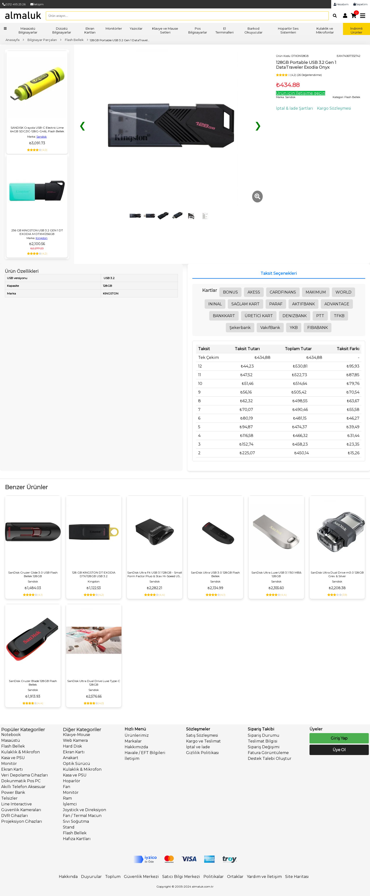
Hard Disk (72, 746)
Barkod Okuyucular (253, 30)
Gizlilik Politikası (202, 752)
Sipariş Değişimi (264, 747)
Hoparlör (71, 781)
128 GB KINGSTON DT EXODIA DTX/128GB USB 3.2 (93, 574)
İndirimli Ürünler (356, 30)
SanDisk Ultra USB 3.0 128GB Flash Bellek (215, 574)
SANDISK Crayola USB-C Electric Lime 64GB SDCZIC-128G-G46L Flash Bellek (37, 129)
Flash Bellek (13, 746)
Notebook (11, 734)
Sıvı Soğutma (76, 821)
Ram (67, 798)
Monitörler (114, 28)
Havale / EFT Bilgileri (145, 752)
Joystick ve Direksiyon (84, 810)
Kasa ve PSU (13, 758)
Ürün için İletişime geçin (300, 93)
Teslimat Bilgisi (262, 741)
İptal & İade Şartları (294, 108)
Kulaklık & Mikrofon (20, 752)
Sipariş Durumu (263, 735)
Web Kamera (75, 740)
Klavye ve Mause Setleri (165, 30)
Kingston (41, 238)
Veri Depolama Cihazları (24, 775)
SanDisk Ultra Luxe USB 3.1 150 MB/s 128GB (276, 574)
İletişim (37, 4)
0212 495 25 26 (14, 4)
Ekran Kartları (89, 30)
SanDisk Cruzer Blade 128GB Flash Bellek (33, 682)
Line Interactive (16, 804)
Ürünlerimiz (137, 735)
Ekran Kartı (12, 769)
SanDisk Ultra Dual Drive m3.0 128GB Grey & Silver (337, 574)
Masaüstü (10, 740)
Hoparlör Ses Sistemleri (288, 30)
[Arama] (333, 15)
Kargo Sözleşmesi (334, 108)
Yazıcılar (136, 28)
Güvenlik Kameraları (21, 810)
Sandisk (41, 136)
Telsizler (9, 798)
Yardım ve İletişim (264, 876)
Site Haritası (297, 876)
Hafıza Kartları (77, 838)
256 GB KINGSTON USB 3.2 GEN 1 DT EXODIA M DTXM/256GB (37, 232)
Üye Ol (339, 750)
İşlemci (70, 804)
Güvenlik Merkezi (141, 876)
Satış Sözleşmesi (202, 735)
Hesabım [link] (341, 4)
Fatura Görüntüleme (268, 752)
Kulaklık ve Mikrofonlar (325, 30)
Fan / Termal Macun (82, 815)
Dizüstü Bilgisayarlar (61, 30)
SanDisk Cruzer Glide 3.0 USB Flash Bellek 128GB (33, 574)
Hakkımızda (136, 747)
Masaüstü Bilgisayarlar (28, 30)
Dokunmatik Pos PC (20, 781)
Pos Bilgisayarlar (197, 30)
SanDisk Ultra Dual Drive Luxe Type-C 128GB (93, 682)
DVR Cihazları (14, 815)
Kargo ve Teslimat (203, 741)
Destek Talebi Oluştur (269, 758)
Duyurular (91, 876)
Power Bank (13, 792)
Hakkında (68, 876)
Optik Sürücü (76, 763)
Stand (68, 827)
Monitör (9, 763)
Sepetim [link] (360, 4)
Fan (66, 786)
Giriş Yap (339, 738)
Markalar (133, 741)
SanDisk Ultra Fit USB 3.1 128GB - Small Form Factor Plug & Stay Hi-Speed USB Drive (154, 574)
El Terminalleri (224, 30)
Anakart (70, 758)
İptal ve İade (198, 747)
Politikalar (213, 876)
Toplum (113, 876)
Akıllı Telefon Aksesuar (23, 786)
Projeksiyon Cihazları (21, 821)
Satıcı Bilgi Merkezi (181, 876)
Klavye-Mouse (76, 734)
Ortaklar (235, 876)
